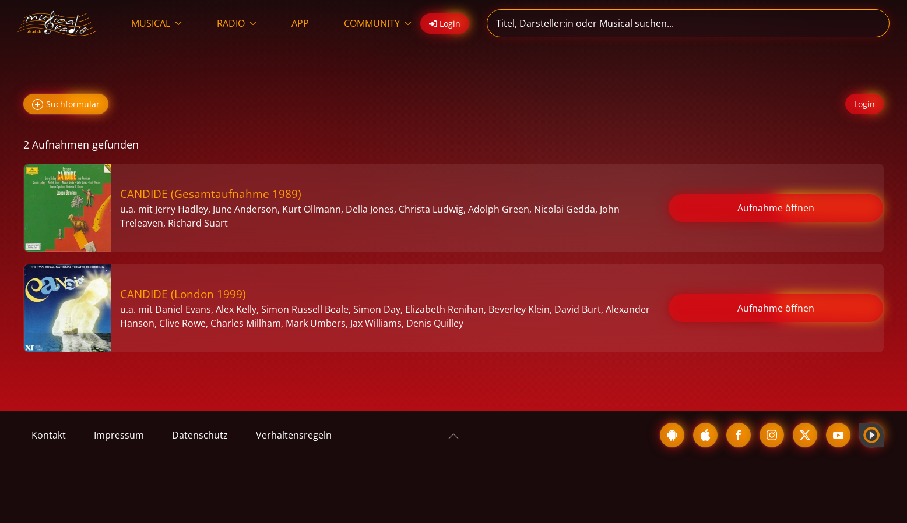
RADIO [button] (236, 23)
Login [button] (444, 23)
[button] (453, 436)
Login (864, 103)
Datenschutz (200, 435)
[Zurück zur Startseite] (57, 23)
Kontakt (48, 435)
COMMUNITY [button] (378, 23)
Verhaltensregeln (294, 435)
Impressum (119, 435)
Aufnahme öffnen (775, 208)
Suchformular (66, 104)
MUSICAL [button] (156, 23)
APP (300, 23)
